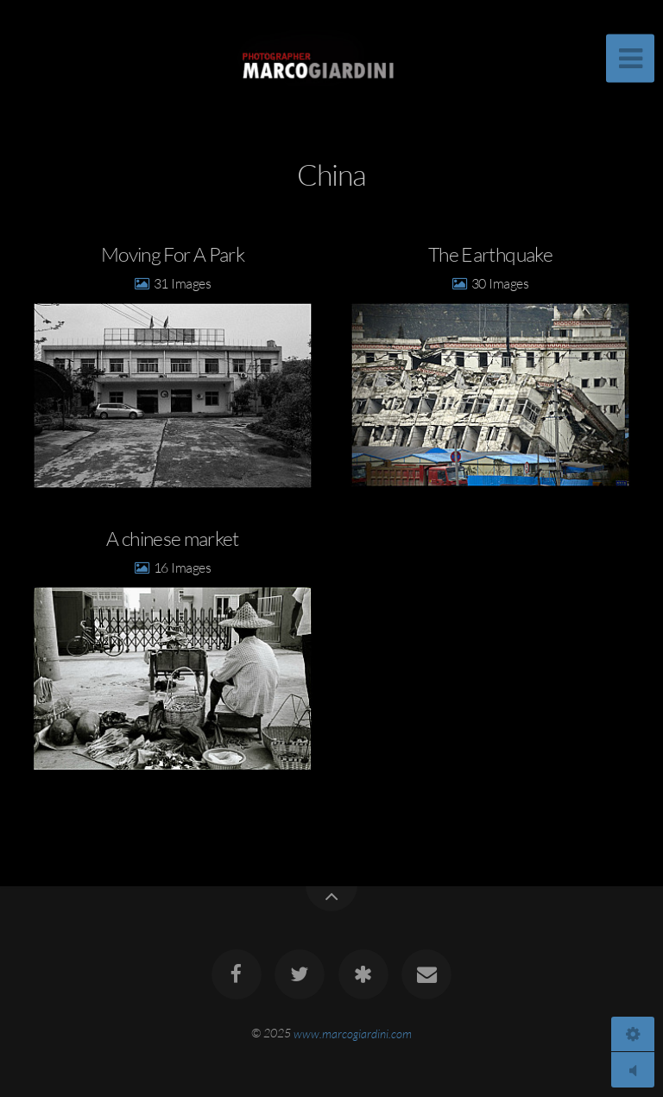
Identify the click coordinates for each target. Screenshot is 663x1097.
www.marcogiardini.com (353, 1032)
